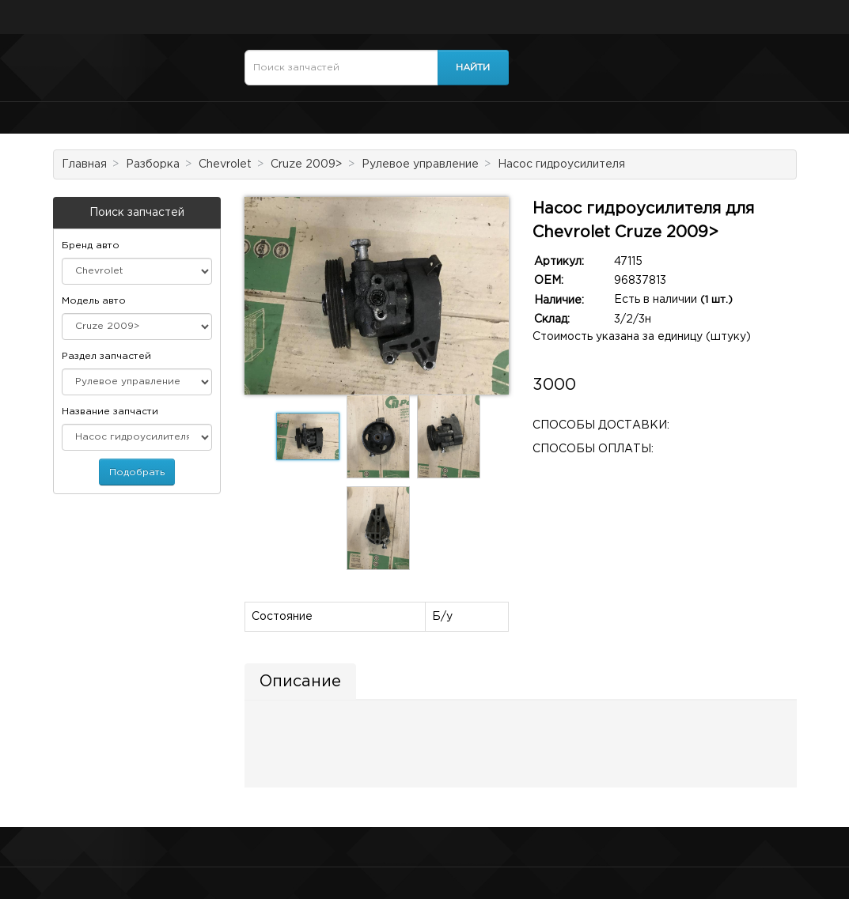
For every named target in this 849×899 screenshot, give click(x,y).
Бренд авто (90, 245)
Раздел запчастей (106, 356)
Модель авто (94, 301)
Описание (300, 681)
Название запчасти (110, 411)
